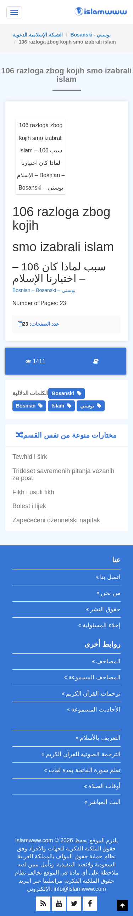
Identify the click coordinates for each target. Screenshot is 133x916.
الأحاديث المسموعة (96, 709)
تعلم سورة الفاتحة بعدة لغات (85, 770)
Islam (57, 406)
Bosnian (25, 406)
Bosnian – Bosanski (34, 290)
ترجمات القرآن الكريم (93, 693)
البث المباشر (105, 802)
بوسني (87, 406)
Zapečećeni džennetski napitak (56, 520)
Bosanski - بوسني (90, 35)
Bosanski (63, 393)
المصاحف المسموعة (94, 677)
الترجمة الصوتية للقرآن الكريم (83, 754)
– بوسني (66, 290)
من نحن (111, 593)
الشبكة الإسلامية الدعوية (37, 35)
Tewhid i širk (29, 456)
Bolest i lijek (29, 506)
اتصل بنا (110, 577)
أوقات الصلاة (104, 786)
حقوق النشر (105, 609)
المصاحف (108, 661)
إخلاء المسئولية (102, 625)
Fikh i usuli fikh (33, 492)
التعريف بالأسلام (100, 738)
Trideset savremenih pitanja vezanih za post (63, 474)
